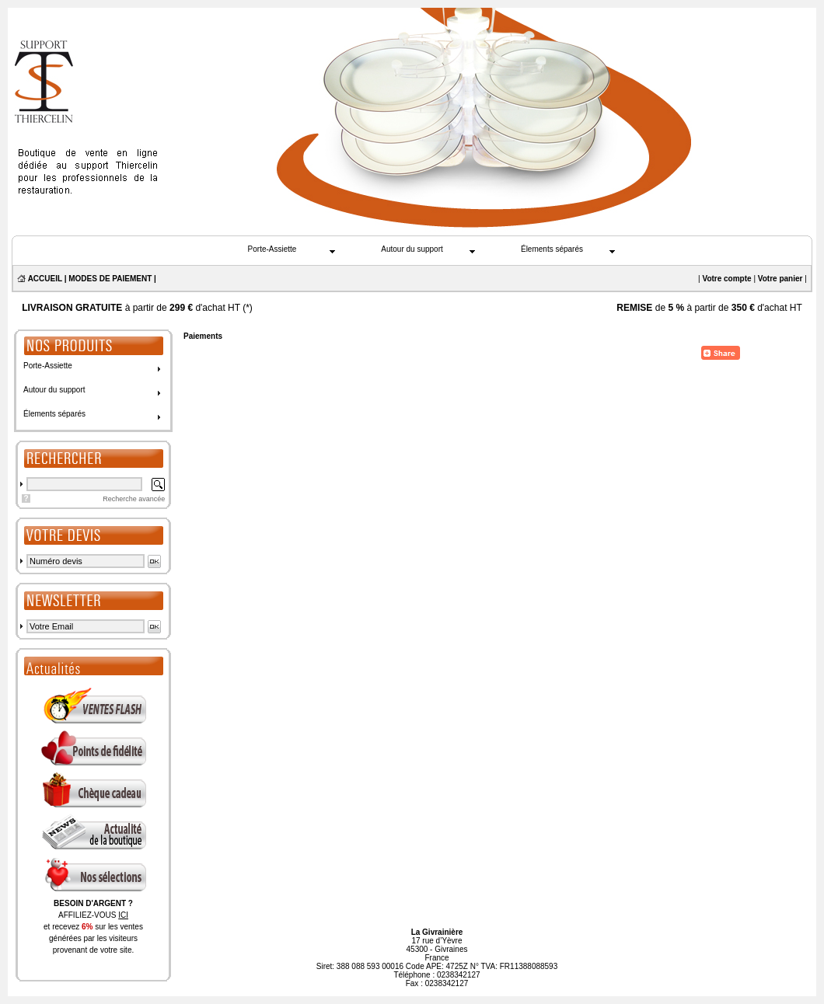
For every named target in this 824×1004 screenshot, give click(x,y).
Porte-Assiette (272, 249)
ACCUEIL (45, 278)
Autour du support (412, 249)
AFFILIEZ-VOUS (93, 915)
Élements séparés (552, 249)
